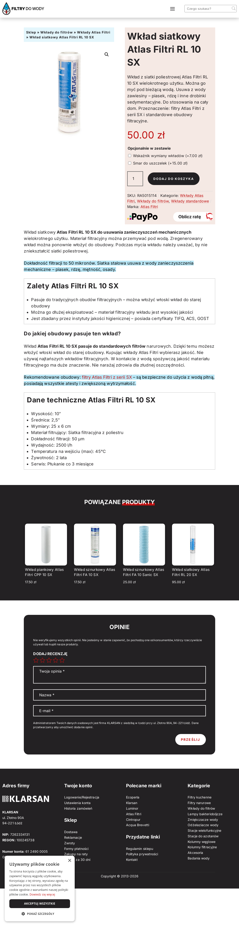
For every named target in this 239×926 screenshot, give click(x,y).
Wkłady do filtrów (56, 32)
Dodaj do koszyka (174, 179)
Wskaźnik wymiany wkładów (168, 155)
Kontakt (132, 860)
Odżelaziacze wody (203, 825)
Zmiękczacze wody (203, 820)
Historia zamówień (78, 808)
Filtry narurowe (199, 803)
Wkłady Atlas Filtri (93, 32)
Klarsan (131, 803)
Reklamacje (73, 837)
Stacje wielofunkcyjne (204, 830)
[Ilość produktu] (135, 178)
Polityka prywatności (142, 854)
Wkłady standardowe (190, 201)
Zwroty (69, 843)
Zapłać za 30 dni (77, 860)
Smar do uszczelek (160, 163)
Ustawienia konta (77, 803)
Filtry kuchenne (199, 797)
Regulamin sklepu (139, 849)
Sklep (31, 32)
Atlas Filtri (149, 206)
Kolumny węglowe (201, 842)
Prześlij (190, 739)
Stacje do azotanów (203, 836)
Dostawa (71, 832)
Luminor (132, 808)
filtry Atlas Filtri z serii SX (107, 377)
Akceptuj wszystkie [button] (39, 904)
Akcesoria (195, 853)
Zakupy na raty (76, 854)
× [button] (69, 860)
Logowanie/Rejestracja (81, 797)
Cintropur (133, 820)
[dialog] (40, 888)
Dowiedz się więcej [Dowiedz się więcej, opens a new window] (42, 894)
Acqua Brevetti (137, 825)
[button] (106, 54)
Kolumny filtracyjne (202, 847)
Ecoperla (133, 797)
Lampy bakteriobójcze (205, 814)
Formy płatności (76, 849)
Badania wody (199, 858)
